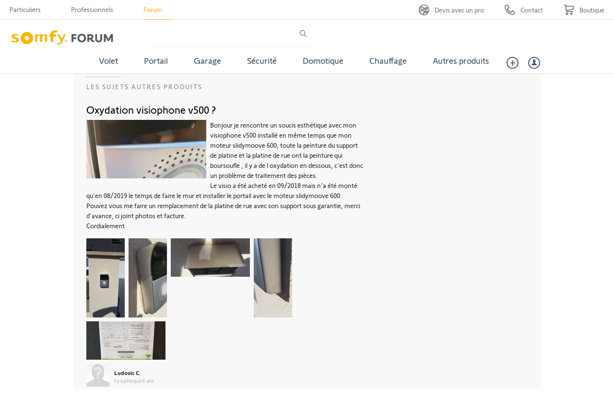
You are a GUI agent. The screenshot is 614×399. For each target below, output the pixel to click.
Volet (108, 60)
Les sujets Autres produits (144, 86)
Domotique (323, 60)
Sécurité (262, 60)
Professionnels (92, 9)
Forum (152, 9)
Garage (207, 60)
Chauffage (388, 60)
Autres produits (461, 60)
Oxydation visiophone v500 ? (151, 109)
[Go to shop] (584, 10)
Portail (156, 60)
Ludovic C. (127, 372)
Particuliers (25, 9)
